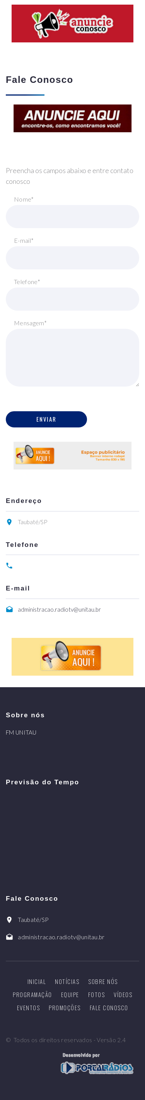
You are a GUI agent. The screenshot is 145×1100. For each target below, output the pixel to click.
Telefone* (27, 281)
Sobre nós (103, 981)
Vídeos (123, 994)
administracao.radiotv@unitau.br (59, 609)
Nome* (24, 199)
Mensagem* (30, 322)
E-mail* (24, 240)
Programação (32, 994)
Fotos (96, 994)
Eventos (28, 1007)
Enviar (46, 419)
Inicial (36, 981)
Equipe (70, 994)
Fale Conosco (109, 1007)
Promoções (65, 1007)
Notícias (67, 981)
